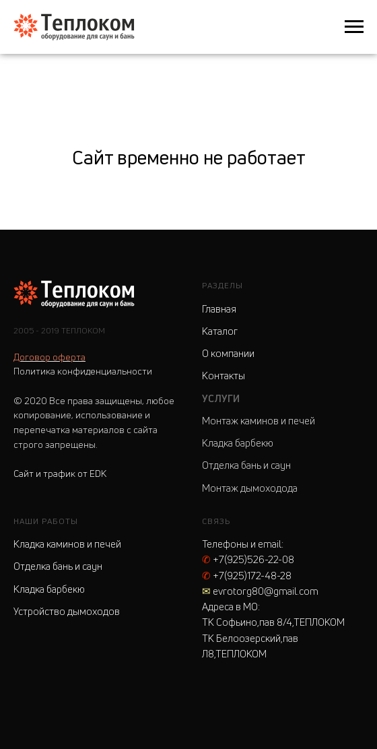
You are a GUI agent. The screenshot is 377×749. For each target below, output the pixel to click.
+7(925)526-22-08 (248, 559)
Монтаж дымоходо (244, 488)
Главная (219, 309)
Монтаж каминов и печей (258, 421)
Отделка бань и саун (246, 465)
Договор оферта (49, 356)
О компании (228, 353)
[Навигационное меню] (354, 27)
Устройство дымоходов (66, 611)
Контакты (223, 375)
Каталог (220, 331)
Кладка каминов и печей (67, 544)
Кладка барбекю (237, 443)
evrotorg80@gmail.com (260, 591)
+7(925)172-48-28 (247, 575)
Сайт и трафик (59, 473)
